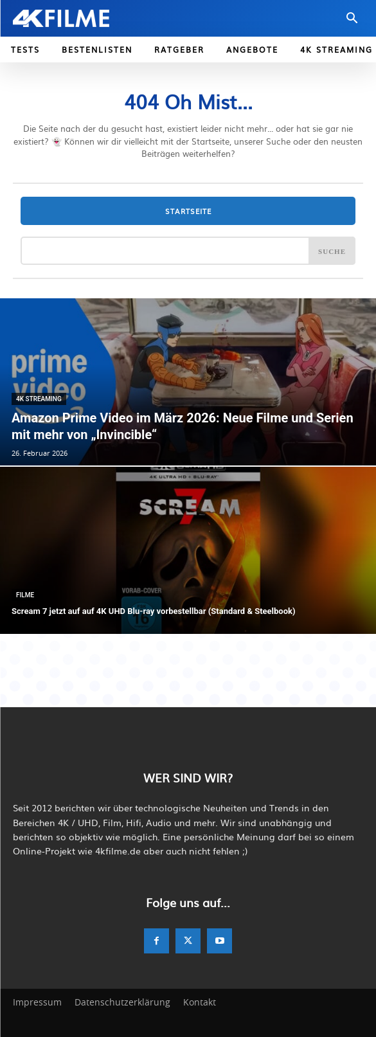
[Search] (332, 251)
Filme (25, 595)
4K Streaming (39, 398)
